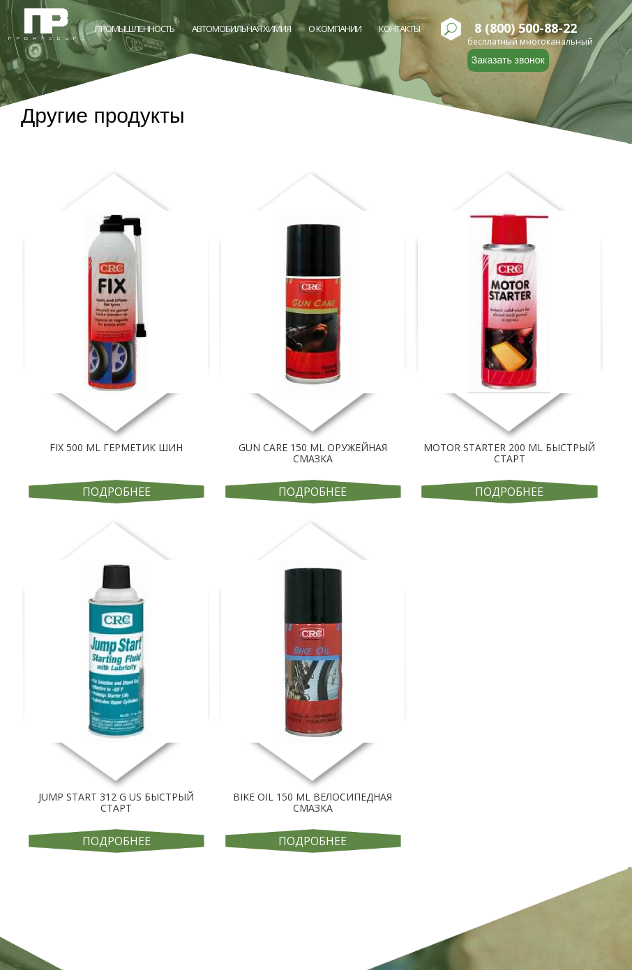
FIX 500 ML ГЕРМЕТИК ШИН (116, 447)
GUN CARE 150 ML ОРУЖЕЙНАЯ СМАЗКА (313, 453)
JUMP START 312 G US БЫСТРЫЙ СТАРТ (116, 802)
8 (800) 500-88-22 (525, 28)
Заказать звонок (508, 60)
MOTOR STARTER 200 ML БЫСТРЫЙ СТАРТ (509, 453)
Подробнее (116, 491)
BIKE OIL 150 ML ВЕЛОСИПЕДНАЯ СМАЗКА (312, 802)
